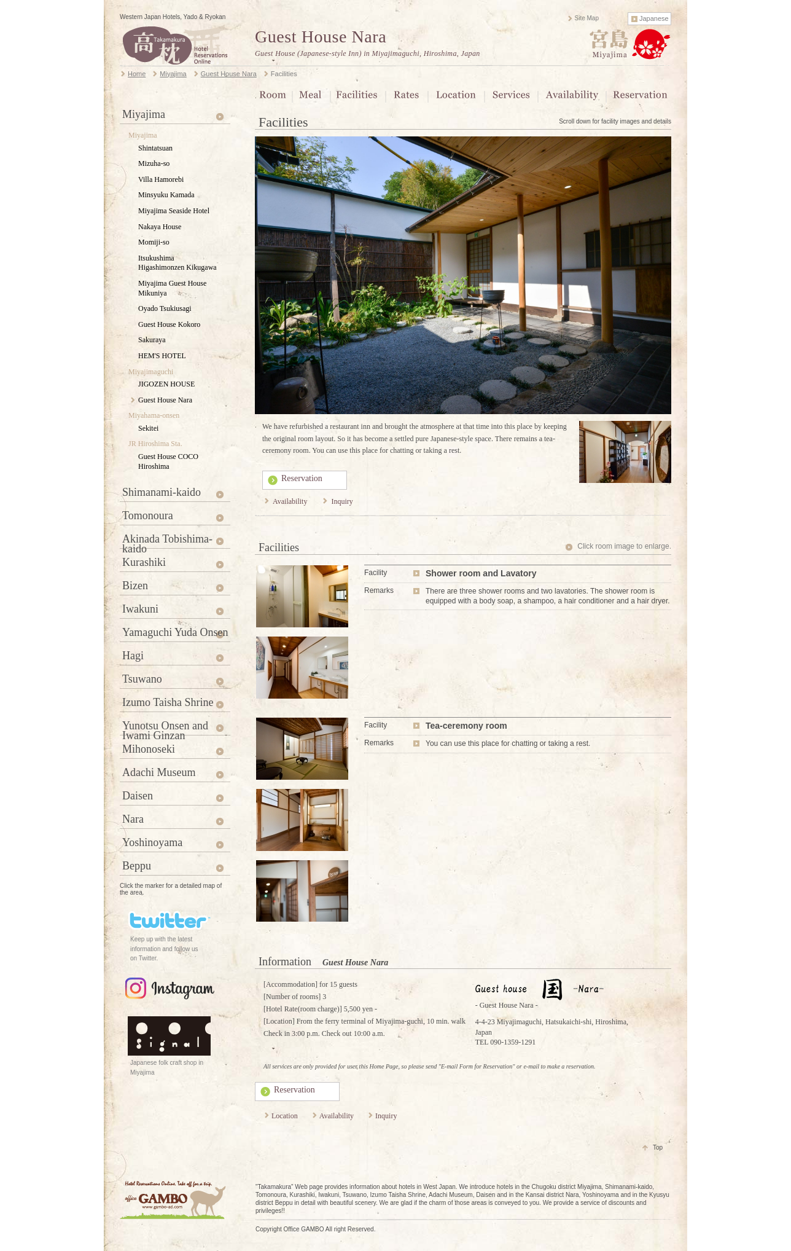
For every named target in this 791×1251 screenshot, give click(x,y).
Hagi (133, 655)
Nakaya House (159, 226)
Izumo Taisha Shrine (167, 702)
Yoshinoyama (152, 842)
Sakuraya (152, 339)
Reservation (301, 478)
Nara (133, 819)
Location (284, 1116)
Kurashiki (144, 562)
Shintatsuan (155, 148)
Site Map (587, 18)
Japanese (654, 18)
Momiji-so (154, 242)
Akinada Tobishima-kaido (167, 541)
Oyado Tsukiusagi (165, 308)
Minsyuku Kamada (166, 194)
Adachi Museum (158, 772)
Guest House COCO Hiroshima (168, 461)
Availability (290, 501)
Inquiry (342, 501)
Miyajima (143, 114)
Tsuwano (142, 679)
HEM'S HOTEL (162, 355)
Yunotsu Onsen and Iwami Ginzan (165, 727)
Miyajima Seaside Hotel (173, 210)
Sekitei (148, 428)
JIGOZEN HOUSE (166, 384)
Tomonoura (147, 515)
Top (658, 1147)
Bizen (135, 585)
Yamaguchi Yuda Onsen (175, 632)
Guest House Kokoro (169, 324)
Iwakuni (140, 609)
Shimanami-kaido (161, 492)
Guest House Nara (320, 36)
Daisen (137, 796)
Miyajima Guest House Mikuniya (172, 288)
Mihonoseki (148, 749)
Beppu (136, 866)
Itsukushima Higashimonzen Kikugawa (177, 263)
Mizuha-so (154, 163)
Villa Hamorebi (161, 179)
